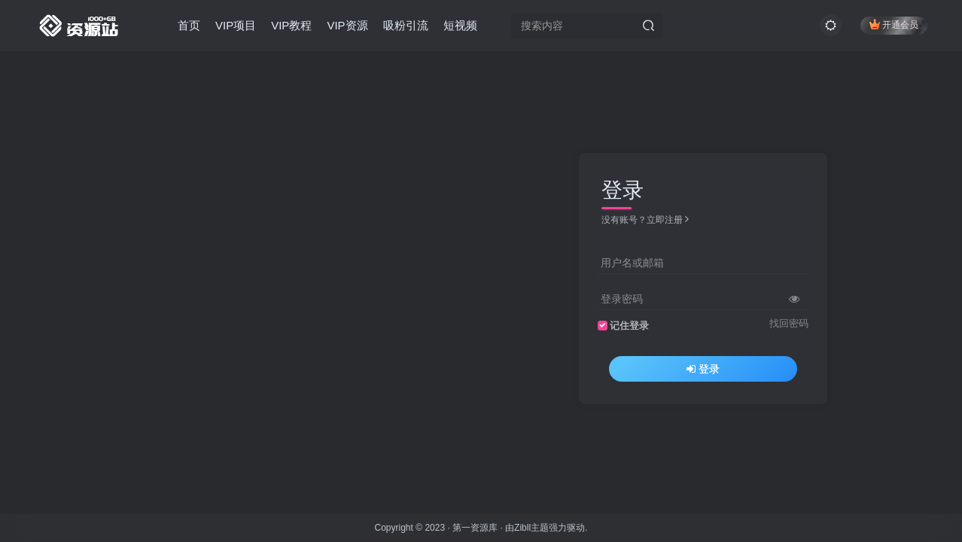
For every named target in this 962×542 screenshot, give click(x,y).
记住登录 (629, 326)
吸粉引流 (405, 25)
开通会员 (893, 24)
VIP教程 (291, 25)
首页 (189, 25)
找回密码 (788, 323)
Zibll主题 (531, 527)
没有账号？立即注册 (645, 220)
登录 (703, 369)
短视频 (460, 25)
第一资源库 (475, 527)
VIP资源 (347, 25)
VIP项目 (235, 25)
